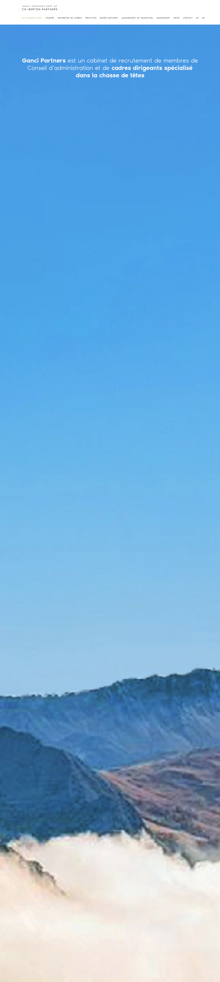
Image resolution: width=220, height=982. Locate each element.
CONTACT (188, 18)
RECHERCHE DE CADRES (70, 18)
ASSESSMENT (163, 18)
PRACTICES (91, 18)
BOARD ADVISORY (109, 18)
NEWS (177, 18)
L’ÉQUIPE (49, 18)
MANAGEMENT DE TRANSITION (137, 18)
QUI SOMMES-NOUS (32, 18)
